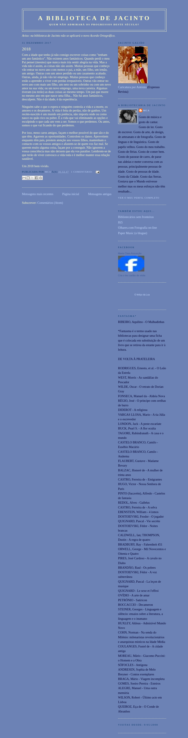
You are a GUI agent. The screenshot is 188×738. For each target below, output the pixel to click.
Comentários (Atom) (50, 202)
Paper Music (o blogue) (132, 233)
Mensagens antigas (99, 194)
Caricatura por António (132, 87)
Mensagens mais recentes (37, 194)
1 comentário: (82, 171)
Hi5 (120, 222)
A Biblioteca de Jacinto (94, 18)
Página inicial (70, 194)
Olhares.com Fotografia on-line (137, 227)
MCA (146, 110)
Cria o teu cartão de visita (131, 275)
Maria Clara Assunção (130, 253)
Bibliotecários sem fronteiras (136, 217)
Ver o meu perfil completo (138, 197)
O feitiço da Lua (142, 294)
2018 (26, 48)
